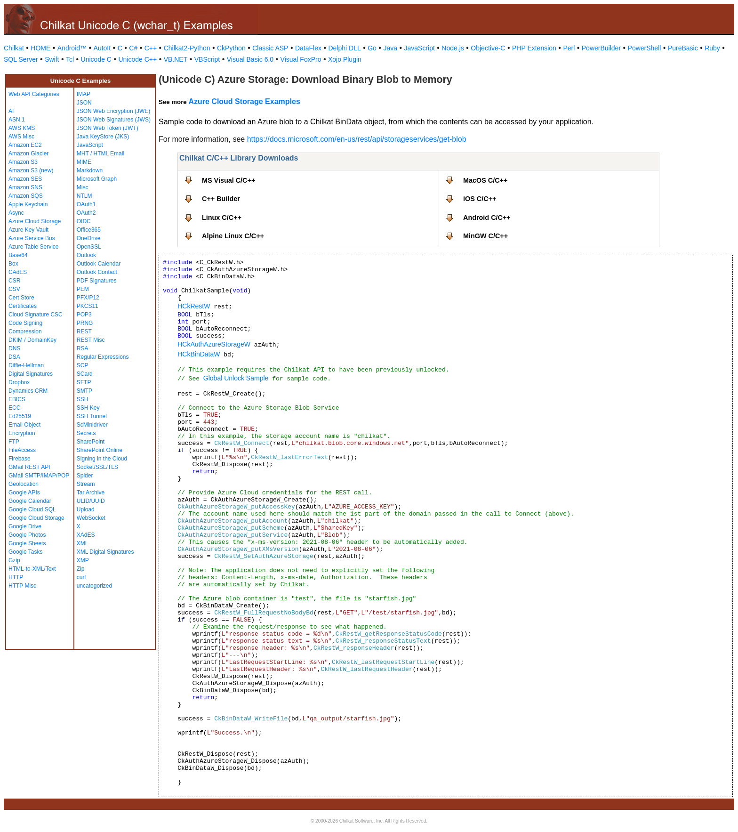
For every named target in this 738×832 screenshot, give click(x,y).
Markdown (90, 170)
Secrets (86, 433)
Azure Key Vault (28, 229)
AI (11, 111)
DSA (14, 357)
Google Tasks (25, 552)
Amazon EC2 (25, 145)
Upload (86, 509)
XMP (83, 560)
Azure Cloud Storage (34, 221)
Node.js (452, 48)
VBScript (207, 59)
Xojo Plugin (344, 59)
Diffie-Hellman (26, 365)
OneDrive (89, 238)
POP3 (84, 314)
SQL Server (21, 59)
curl (81, 577)
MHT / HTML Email (100, 153)
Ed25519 (19, 416)
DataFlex (308, 48)
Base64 (18, 255)
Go (372, 48)
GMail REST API (29, 467)
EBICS (16, 399)
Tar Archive (90, 492)
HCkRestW (193, 306)
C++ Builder (221, 198)
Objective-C (488, 48)
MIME (84, 162)
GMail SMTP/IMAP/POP (38, 475)
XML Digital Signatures (105, 552)
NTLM (84, 196)
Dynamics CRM (28, 391)
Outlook (86, 255)
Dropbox (19, 382)
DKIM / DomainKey (32, 340)
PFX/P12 (88, 297)
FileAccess (22, 450)
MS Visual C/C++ (228, 180)
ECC (14, 407)
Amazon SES (25, 179)
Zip (81, 568)
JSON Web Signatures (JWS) (114, 119)
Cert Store (21, 297)
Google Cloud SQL (32, 509)
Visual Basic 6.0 (250, 59)
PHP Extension (534, 48)
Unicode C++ (137, 59)
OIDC (84, 221)
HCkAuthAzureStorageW (213, 344)
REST (84, 331)
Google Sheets (27, 543)
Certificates (22, 306)
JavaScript (419, 48)
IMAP (83, 94)
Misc (82, 187)
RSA (82, 348)
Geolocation (23, 484)
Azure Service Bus (31, 238)
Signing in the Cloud (102, 458)
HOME (40, 48)
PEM (83, 289)
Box (13, 263)
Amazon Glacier (28, 153)
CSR (14, 280)
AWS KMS (21, 128)
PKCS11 (87, 306)
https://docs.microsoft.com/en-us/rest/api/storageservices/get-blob (356, 139)
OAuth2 (86, 213)
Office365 (89, 229)
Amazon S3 (23, 162)
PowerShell (644, 48)
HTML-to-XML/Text (32, 568)
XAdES (86, 535)
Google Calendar (29, 501)
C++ (150, 48)
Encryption (21, 433)
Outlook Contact (97, 272)
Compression (25, 331)
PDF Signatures (97, 280)
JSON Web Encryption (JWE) (113, 111)
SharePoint (90, 441)
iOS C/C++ (479, 198)
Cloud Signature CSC (35, 314)
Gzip (14, 560)
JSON (84, 102)
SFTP (84, 382)
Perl (569, 48)
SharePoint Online (99, 450)
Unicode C (96, 59)
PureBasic (683, 48)
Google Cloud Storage (36, 518)
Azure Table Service (33, 246)
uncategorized (94, 585)
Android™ (72, 48)
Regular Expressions (103, 357)
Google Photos (27, 535)
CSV (14, 289)
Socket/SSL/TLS (97, 467)
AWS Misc (21, 136)
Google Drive (24, 526)
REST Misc (91, 340)
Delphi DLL (344, 48)
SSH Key (88, 407)
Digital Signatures (30, 374)
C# (133, 48)
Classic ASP (270, 48)
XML (82, 543)
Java (390, 48)
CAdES (17, 272)
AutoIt (102, 48)
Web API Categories (33, 94)
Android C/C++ (487, 217)
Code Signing (25, 323)
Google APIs (24, 492)
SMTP (84, 391)
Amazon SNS (25, 187)
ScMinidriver (92, 424)
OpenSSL (89, 246)
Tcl (70, 59)
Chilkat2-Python (187, 48)
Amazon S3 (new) (30, 170)
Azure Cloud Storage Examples (244, 101)
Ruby (712, 48)
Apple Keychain (28, 204)
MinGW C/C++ (485, 236)
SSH (82, 399)
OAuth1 (86, 204)
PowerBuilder (601, 48)
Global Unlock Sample (236, 378)
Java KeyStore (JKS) (103, 136)
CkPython (231, 48)
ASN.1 (16, 119)
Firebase (19, 458)
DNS (14, 348)
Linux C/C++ (221, 217)
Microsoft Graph (97, 179)
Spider (85, 475)
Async (16, 213)
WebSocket (91, 518)
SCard (85, 374)
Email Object (24, 424)
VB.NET (176, 59)
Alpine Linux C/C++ (233, 236)
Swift (52, 59)
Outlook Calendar (98, 263)
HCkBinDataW (198, 354)
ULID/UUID (91, 501)
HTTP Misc (22, 585)
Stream (86, 484)
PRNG (85, 323)
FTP (13, 441)
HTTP (15, 577)
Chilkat (14, 48)
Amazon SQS (25, 196)
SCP (82, 365)
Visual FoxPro (301, 59)
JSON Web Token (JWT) (107, 128)
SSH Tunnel (92, 416)
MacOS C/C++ (485, 180)
